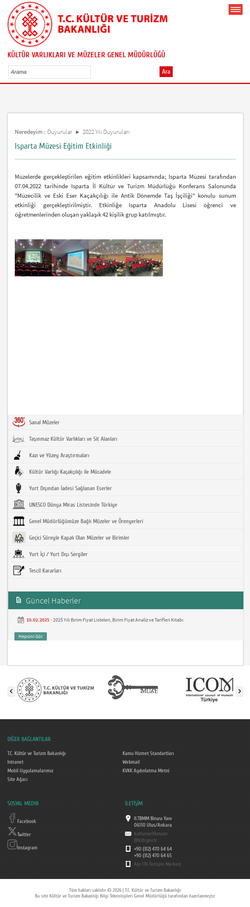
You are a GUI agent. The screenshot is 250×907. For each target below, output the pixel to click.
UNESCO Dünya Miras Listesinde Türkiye (64, 504)
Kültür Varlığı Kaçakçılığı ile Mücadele (61, 471)
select (93, 71)
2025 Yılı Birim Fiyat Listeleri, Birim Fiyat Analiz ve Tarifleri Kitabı (118, 620)
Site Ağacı (17, 779)
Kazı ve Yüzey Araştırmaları (50, 455)
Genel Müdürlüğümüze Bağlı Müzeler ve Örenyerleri (77, 521)
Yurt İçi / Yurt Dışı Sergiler (50, 554)
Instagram (22, 848)
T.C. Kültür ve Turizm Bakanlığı (36, 753)
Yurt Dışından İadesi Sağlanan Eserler (62, 488)
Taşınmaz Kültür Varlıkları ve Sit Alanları (64, 438)
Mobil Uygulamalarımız (30, 771)
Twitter (19, 834)
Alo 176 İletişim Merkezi (157, 864)
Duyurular (59, 132)
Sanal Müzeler (36, 422)
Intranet (15, 762)
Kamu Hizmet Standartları (148, 753)
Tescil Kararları (36, 570)
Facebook (21, 821)
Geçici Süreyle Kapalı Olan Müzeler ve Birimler (71, 537)
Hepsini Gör (31, 636)
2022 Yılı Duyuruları (106, 132)
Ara (166, 71)
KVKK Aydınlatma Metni (146, 771)
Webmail (131, 762)
